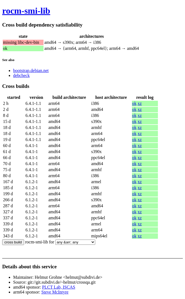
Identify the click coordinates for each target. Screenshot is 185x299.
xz (140, 103)
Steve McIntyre (54, 292)
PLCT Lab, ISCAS (58, 287)
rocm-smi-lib (26, 11)
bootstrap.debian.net (31, 70)
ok (134, 103)
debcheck (21, 75)
